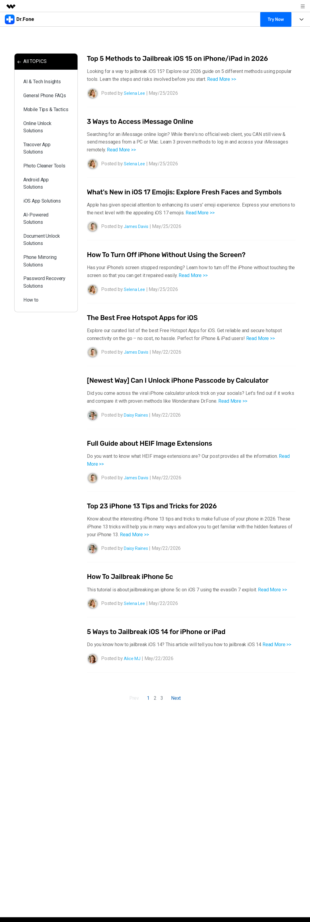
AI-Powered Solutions (38, 261)
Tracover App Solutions (39, 174)
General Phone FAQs (41, 104)
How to (32, 359)
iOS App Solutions (45, 241)
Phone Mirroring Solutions (42, 308)
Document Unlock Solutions (45, 284)
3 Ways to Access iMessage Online (145, 121)
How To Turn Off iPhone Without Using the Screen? (173, 264)
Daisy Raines (137, 425)
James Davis (137, 236)
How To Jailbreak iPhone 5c (134, 586)
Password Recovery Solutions (36, 336)
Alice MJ (133, 668)
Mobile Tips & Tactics (40, 127)
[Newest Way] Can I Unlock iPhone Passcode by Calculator (186, 390)
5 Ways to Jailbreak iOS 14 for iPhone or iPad (162, 641)
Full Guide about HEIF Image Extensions (155, 453)
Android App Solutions (38, 222)
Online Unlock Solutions (40, 151)
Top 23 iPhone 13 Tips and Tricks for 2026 (158, 515)
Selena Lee (135, 93)
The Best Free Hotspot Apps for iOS (147, 327)
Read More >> (221, 79)
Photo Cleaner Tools (41, 198)
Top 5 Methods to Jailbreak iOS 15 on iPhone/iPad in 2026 (185, 58)
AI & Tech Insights (45, 84)
